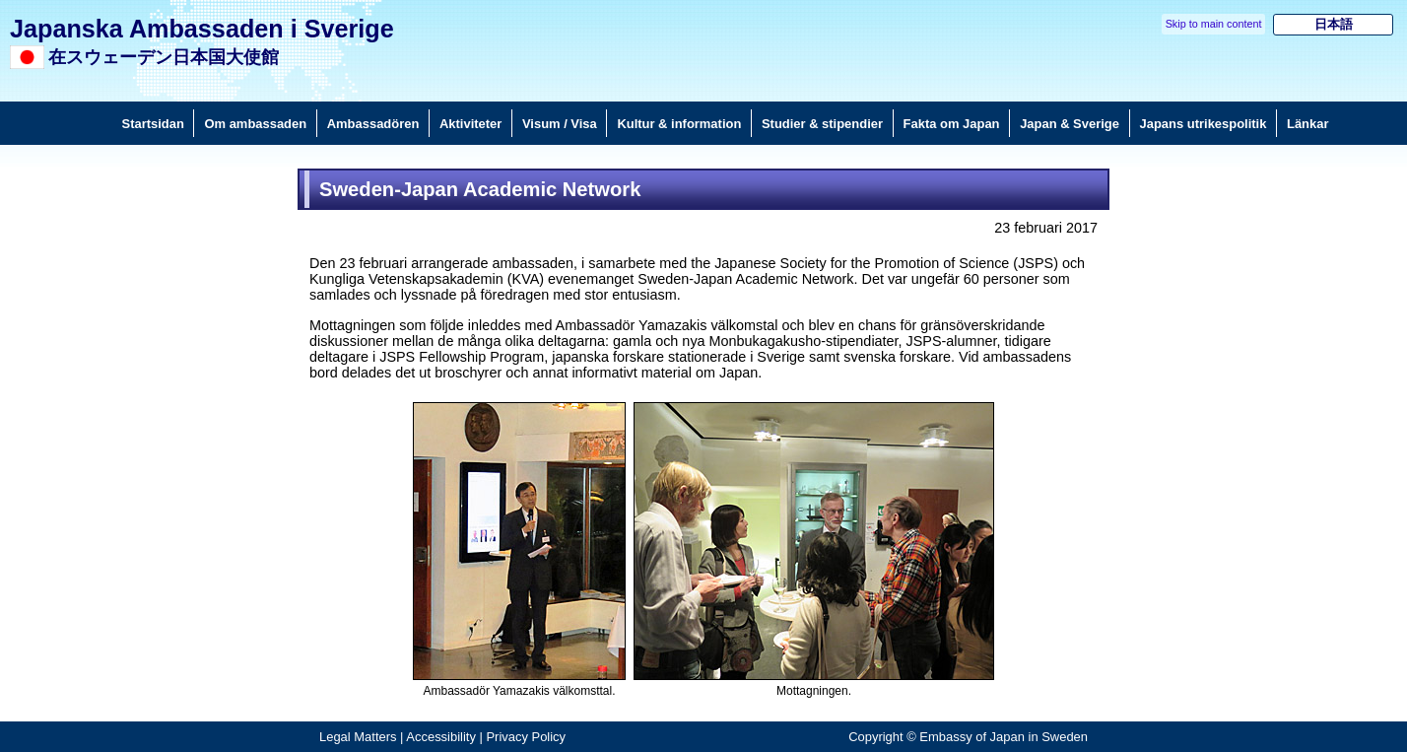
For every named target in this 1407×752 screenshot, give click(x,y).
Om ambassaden (255, 123)
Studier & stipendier (822, 123)
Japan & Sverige (1069, 123)
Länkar (1307, 123)
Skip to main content (1214, 24)
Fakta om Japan (952, 123)
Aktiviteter (470, 123)
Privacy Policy (526, 736)
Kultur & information (679, 123)
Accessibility (441, 736)
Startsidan (153, 123)
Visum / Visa (559, 123)
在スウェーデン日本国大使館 (163, 57)
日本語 (1333, 24)
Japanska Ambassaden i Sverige (202, 28)
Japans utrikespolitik (1203, 123)
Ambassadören (373, 123)
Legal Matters (357, 736)
